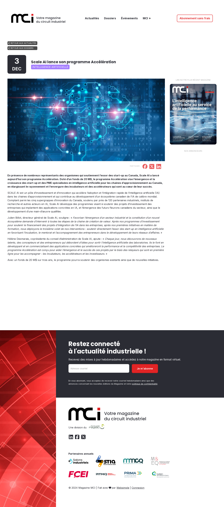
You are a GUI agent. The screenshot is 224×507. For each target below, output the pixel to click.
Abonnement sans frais (195, 18)
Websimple (123, 487)
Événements (129, 18)
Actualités (92, 18)
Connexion (138, 487)
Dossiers (110, 18)
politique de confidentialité (144, 384)
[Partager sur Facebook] (136, 167)
